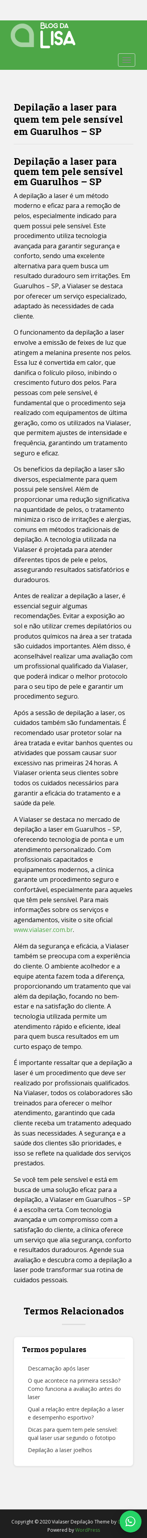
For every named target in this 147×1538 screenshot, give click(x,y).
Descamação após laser (58, 1368)
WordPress (87, 1530)
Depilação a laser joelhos (60, 1450)
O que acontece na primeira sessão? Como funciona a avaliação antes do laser (74, 1389)
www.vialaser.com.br (43, 929)
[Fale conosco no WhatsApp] (131, 1522)
